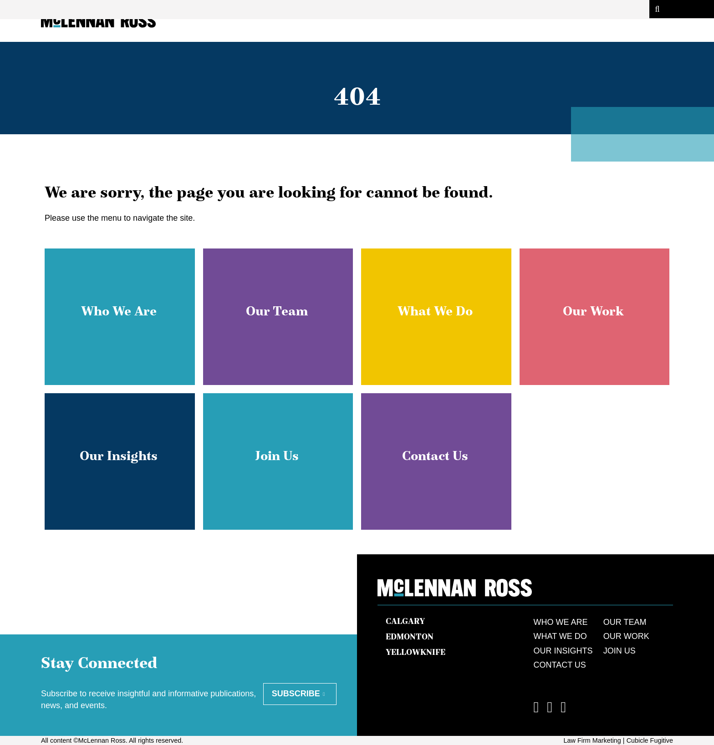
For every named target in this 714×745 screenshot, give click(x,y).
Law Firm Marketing (592, 740)
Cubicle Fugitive (650, 740)
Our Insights (563, 650)
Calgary (405, 621)
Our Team (625, 622)
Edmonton (410, 637)
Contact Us (560, 664)
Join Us (619, 650)
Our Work (626, 636)
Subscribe (296, 693)
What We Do (560, 636)
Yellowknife (415, 652)
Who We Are (561, 622)
